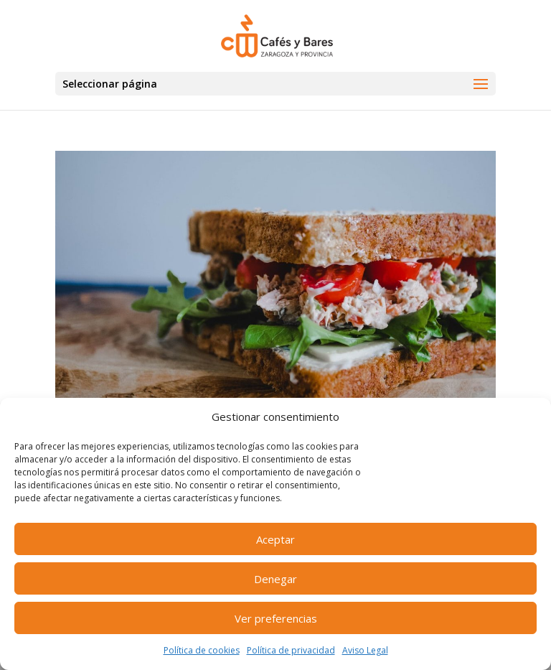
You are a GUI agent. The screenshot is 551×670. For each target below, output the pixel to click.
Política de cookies (202, 650)
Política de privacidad (291, 650)
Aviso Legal (365, 650)
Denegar (275, 579)
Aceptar (275, 539)
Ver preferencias (276, 618)
